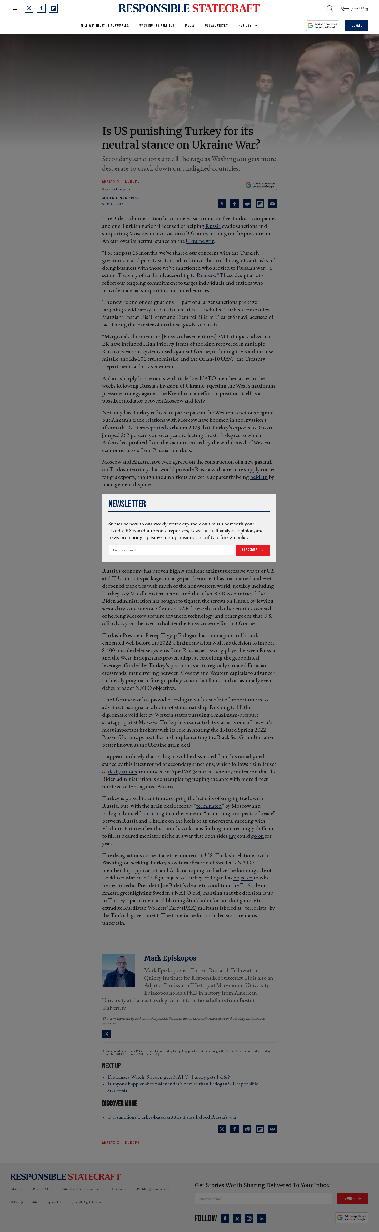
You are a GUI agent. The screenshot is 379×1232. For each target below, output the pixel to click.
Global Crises (216, 25)
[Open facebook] (41, 8)
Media (190, 25)
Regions (245, 25)
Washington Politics (156, 25)
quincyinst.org (354, 8)
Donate (357, 25)
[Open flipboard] (53, 8)
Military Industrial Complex (105, 25)
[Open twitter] (29, 8)
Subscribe (250, 549)
